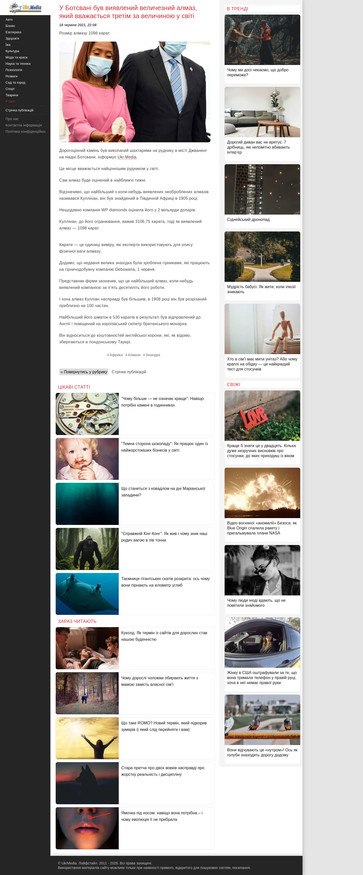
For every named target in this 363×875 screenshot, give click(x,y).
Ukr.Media (126, 157)
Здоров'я (12, 38)
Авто (9, 19)
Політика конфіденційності (27, 131)
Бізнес (10, 26)
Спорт (10, 89)
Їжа (8, 45)
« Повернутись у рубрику (83, 372)
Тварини (12, 95)
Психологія (14, 70)
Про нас (12, 119)
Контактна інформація (24, 125)
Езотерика (13, 32)
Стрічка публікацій (129, 372)
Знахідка (152, 355)
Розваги (11, 76)
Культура (12, 51)
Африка (116, 355)
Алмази (134, 355)
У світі (10, 101)
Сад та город (15, 82)
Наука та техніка (18, 63)
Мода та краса (16, 57)
